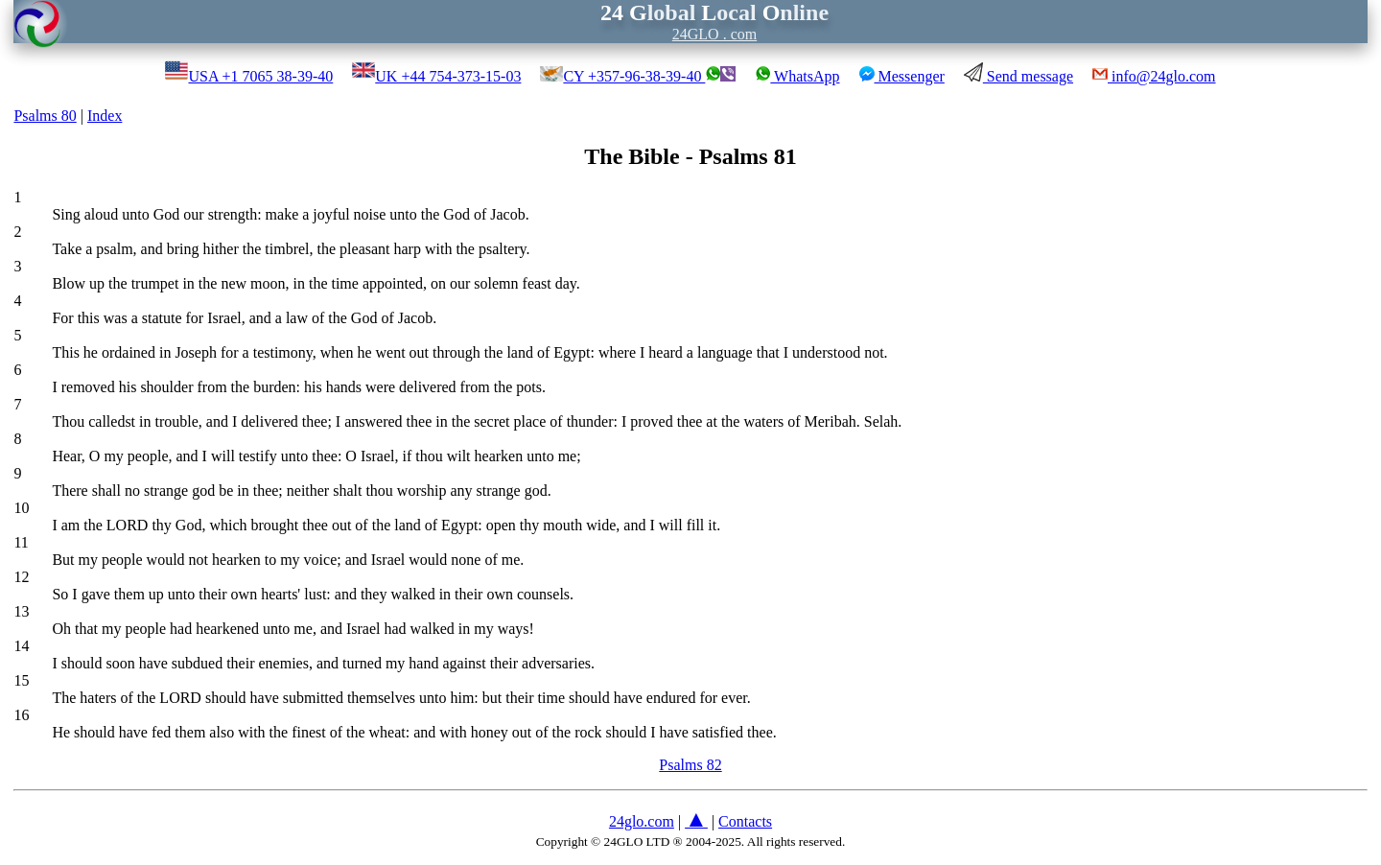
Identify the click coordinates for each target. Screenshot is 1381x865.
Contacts (745, 821)
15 (21, 680)
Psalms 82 (690, 765)
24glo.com (641, 821)
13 (21, 611)
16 (21, 715)
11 (20, 542)
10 (21, 508)
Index (104, 115)
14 (21, 646)
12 (21, 577)
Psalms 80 (44, 115)
